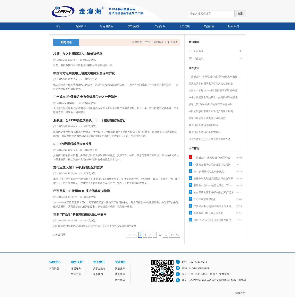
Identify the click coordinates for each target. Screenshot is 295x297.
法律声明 (240, 292)
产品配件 (159, 26)
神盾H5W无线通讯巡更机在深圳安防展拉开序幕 (214, 220)
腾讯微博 (120, 274)
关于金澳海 (99, 268)
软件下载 (76, 274)
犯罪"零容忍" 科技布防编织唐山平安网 (80, 214)
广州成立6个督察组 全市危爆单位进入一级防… (214, 76)
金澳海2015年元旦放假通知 (208, 213)
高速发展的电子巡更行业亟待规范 (207, 118)
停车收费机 (134, 26)
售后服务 (76, 268)
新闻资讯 (80, 26)
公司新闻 (218, 51)
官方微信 (120, 280)
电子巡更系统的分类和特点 (203, 125)
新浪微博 (120, 268)
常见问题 (54, 268)
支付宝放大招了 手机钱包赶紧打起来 (78, 167)
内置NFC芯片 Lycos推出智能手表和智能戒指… (214, 90)
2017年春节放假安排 (205, 199)
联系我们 (233, 26)
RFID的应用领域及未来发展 (72, 144)
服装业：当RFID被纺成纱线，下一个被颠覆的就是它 (89, 120)
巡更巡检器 (106, 26)
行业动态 (173, 42)
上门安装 (184, 26)
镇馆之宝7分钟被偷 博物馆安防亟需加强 (210, 104)
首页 (58, 26)
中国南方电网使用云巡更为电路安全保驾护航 (84, 73)
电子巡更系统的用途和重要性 (205, 132)
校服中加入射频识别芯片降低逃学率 (77, 53)
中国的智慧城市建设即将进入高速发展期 (211, 111)
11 (165, 234)
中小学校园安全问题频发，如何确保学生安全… (214, 97)
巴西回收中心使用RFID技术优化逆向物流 (81, 191)
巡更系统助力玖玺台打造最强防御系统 (209, 139)
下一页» (174, 234)
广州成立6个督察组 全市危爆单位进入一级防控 (85, 96)
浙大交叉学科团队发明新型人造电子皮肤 (211, 83)
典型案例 (209, 26)
